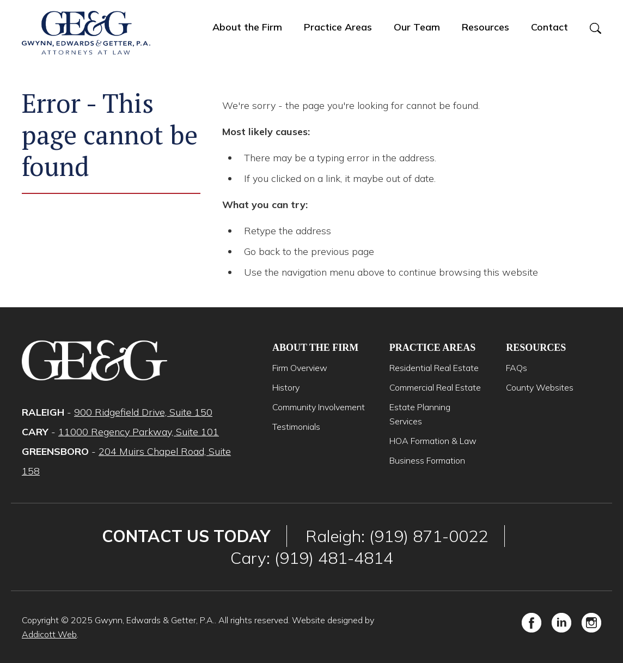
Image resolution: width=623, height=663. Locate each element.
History (286, 387)
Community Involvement (318, 407)
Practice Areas (338, 27)
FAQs (516, 367)
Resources (485, 27)
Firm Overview (299, 367)
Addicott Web (49, 634)
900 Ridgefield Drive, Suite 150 (143, 412)
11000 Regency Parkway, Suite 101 (138, 431)
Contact (549, 27)
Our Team (417, 27)
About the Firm (247, 27)
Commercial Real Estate (435, 387)
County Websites (539, 387)
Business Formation (427, 460)
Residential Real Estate (434, 367)
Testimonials (296, 426)
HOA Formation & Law (433, 440)
